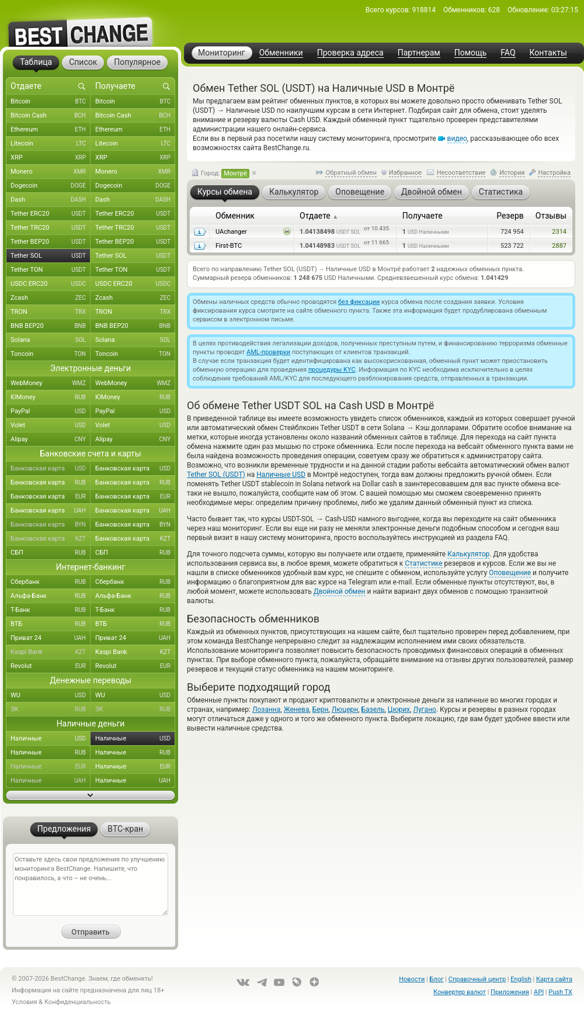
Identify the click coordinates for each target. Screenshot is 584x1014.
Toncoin (51, 354)
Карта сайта (554, 979)
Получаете (422, 215)
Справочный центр (477, 979)
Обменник (235, 215)
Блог (436, 979)
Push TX (560, 992)
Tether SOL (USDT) (216, 474)
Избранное (405, 173)
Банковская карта (51, 469)
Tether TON (51, 270)
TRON (51, 312)
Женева (297, 709)
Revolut (51, 666)
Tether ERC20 (51, 214)
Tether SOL (51, 256)
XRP (51, 158)
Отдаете (319, 215)
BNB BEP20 (51, 326)
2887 (559, 246)
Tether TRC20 (51, 228)
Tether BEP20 (51, 242)
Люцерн (345, 709)
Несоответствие (461, 173)
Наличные (51, 739)
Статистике (423, 563)
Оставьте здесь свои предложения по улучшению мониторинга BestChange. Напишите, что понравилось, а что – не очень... (90, 884)
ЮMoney (51, 397)
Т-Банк (51, 610)
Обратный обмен (351, 173)
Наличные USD (280, 474)
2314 (559, 232)
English (520, 979)
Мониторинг (221, 52)
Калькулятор (468, 554)
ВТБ (51, 624)
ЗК (51, 709)
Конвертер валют (459, 992)
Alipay (51, 439)
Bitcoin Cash (51, 116)
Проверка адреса (350, 53)
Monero (51, 172)
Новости (412, 979)
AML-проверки (268, 352)
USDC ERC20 (51, 284)
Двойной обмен (340, 591)
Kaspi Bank (51, 652)
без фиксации (359, 302)
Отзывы (551, 215)
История (512, 173)
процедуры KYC (332, 369)
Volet (51, 425)
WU (51, 695)
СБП (51, 553)
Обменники (281, 53)
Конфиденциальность (77, 1002)
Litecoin (51, 144)
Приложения (510, 992)
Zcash (51, 298)
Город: (220, 173)
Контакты (548, 53)
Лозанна (266, 709)
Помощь (470, 53)
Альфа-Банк (51, 596)
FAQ (507, 53)
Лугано (424, 709)
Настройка (554, 173)
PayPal (51, 411)
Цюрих (399, 709)
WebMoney (51, 383)
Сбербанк (51, 582)
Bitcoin (51, 102)
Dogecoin (51, 186)
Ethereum (51, 130)
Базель (373, 709)
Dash (51, 200)
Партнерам (419, 53)
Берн (320, 709)
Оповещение (510, 573)
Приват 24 (51, 638)
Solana (51, 340)
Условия (24, 1002)
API (539, 992)
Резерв (510, 215)
